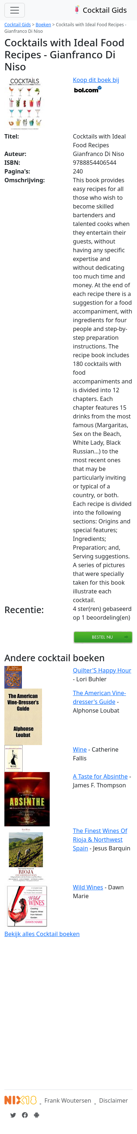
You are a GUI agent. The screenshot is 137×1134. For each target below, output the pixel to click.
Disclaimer (113, 1100)
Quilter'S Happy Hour (102, 670)
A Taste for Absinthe (100, 776)
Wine (80, 749)
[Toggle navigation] (14, 10)
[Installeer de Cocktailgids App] (36, 1115)
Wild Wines (88, 887)
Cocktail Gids (99, 10)
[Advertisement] (68, 1012)
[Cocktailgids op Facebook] (25, 1115)
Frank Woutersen (67, 1100)
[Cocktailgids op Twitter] (13, 1115)
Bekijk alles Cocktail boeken (42, 934)
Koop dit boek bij (96, 84)
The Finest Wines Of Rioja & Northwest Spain (100, 839)
